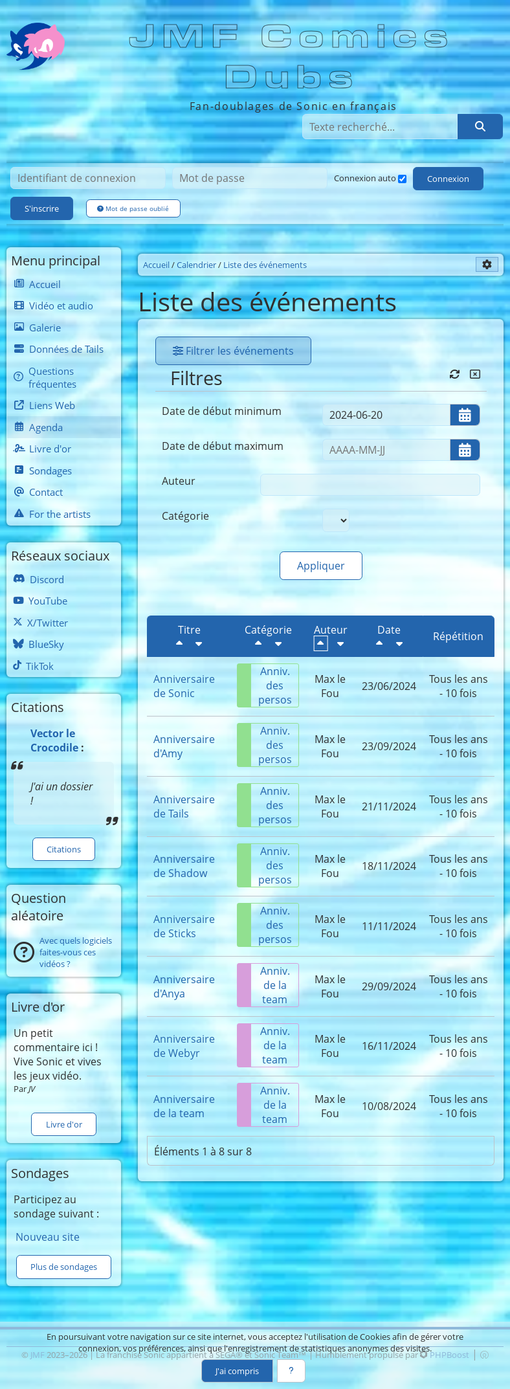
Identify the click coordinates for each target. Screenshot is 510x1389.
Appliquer (321, 566)
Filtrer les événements (233, 351)
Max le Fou (330, 686)
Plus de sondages (63, 1266)
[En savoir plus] (291, 1371)
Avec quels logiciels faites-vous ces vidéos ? (75, 952)
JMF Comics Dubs (292, 57)
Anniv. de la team (264, 985)
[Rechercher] (480, 126)
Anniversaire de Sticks (184, 926)
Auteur (178, 481)
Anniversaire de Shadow (184, 866)
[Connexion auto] (402, 179)
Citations (64, 849)
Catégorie (185, 516)
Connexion (448, 178)
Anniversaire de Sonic (184, 686)
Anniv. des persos (265, 685)
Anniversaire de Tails (184, 806)
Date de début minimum (222, 411)
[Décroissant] (179, 643)
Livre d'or (64, 1124)
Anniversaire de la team (184, 1106)
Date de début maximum (222, 446)
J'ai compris (237, 1371)
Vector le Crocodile (54, 740)
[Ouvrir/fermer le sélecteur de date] (465, 415)
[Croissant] (199, 643)
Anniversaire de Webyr (184, 1046)
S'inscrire (42, 208)
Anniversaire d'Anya (184, 986)
